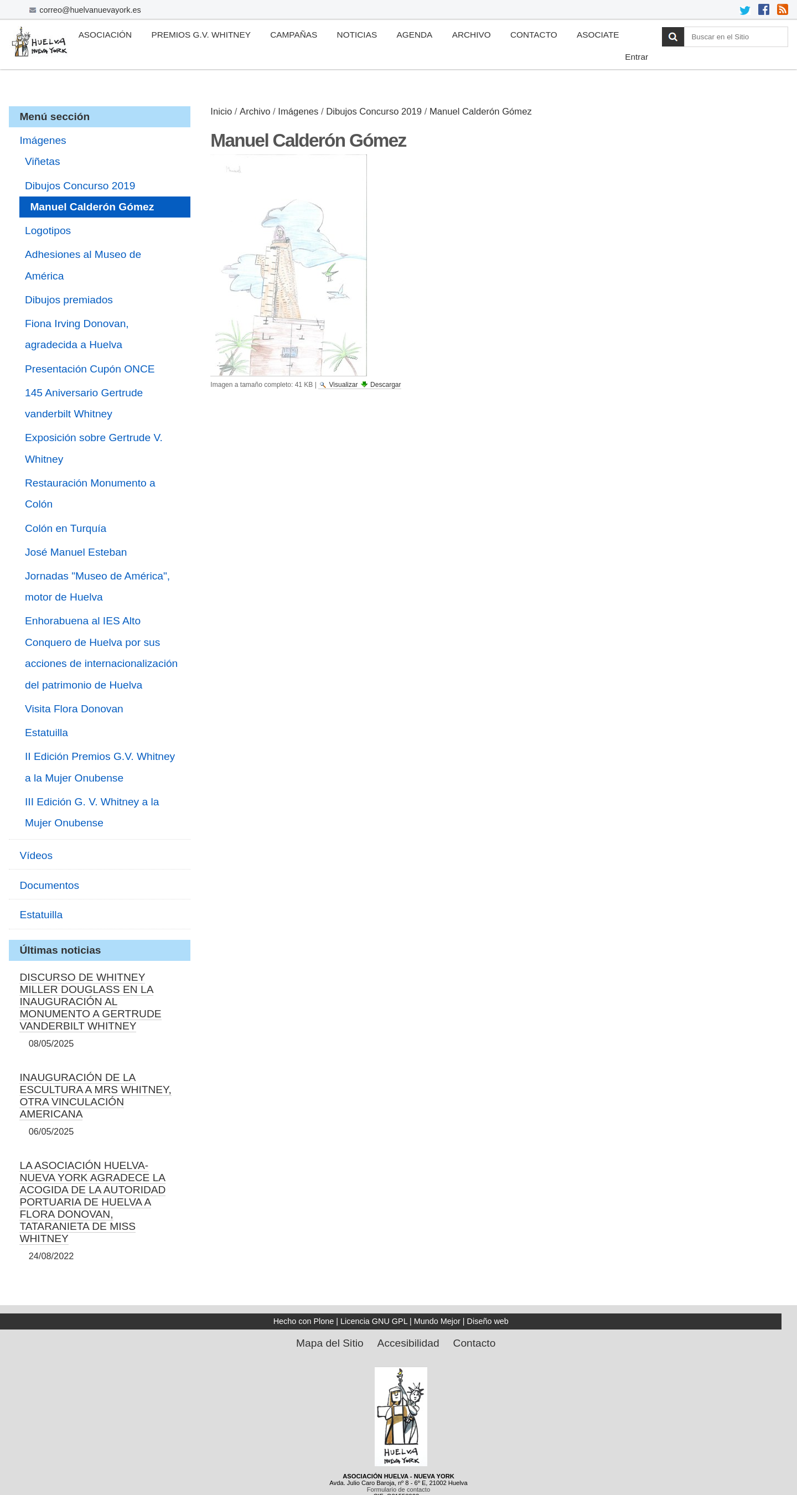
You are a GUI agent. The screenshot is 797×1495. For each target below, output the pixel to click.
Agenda (414, 34)
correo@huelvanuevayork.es (90, 10)
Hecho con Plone (303, 1321)
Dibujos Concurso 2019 (374, 111)
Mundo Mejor (437, 1321)
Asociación (105, 34)
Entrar (636, 56)
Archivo (471, 34)
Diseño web (488, 1321)
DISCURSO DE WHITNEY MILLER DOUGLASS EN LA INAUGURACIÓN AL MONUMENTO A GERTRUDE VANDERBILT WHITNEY (90, 1001)
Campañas (293, 34)
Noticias (357, 34)
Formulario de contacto (398, 1489)
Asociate (598, 34)
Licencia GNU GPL (373, 1321)
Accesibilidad (408, 1343)
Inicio (221, 111)
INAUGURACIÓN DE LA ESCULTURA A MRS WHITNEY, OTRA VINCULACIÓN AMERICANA (95, 1096)
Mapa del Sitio (330, 1343)
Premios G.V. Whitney (201, 34)
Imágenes (298, 111)
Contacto (533, 34)
